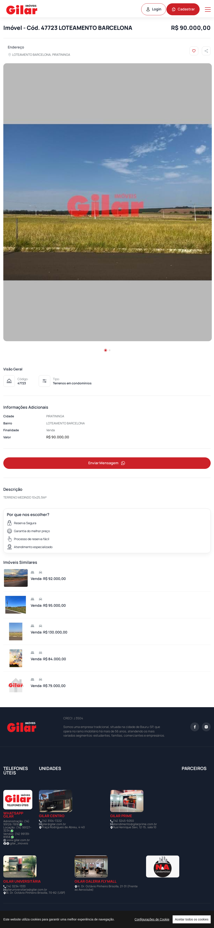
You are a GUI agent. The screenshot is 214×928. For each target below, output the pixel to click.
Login (153, 9)
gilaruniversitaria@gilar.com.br (26, 889)
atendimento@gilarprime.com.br (135, 824)
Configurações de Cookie (152, 919)
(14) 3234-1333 (15, 886)
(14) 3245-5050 (123, 820)
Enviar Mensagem (107, 463)
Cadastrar (183, 9)
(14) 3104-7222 (52, 820)
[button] (105, 350)
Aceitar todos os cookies (191, 919)
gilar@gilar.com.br (54, 824)
